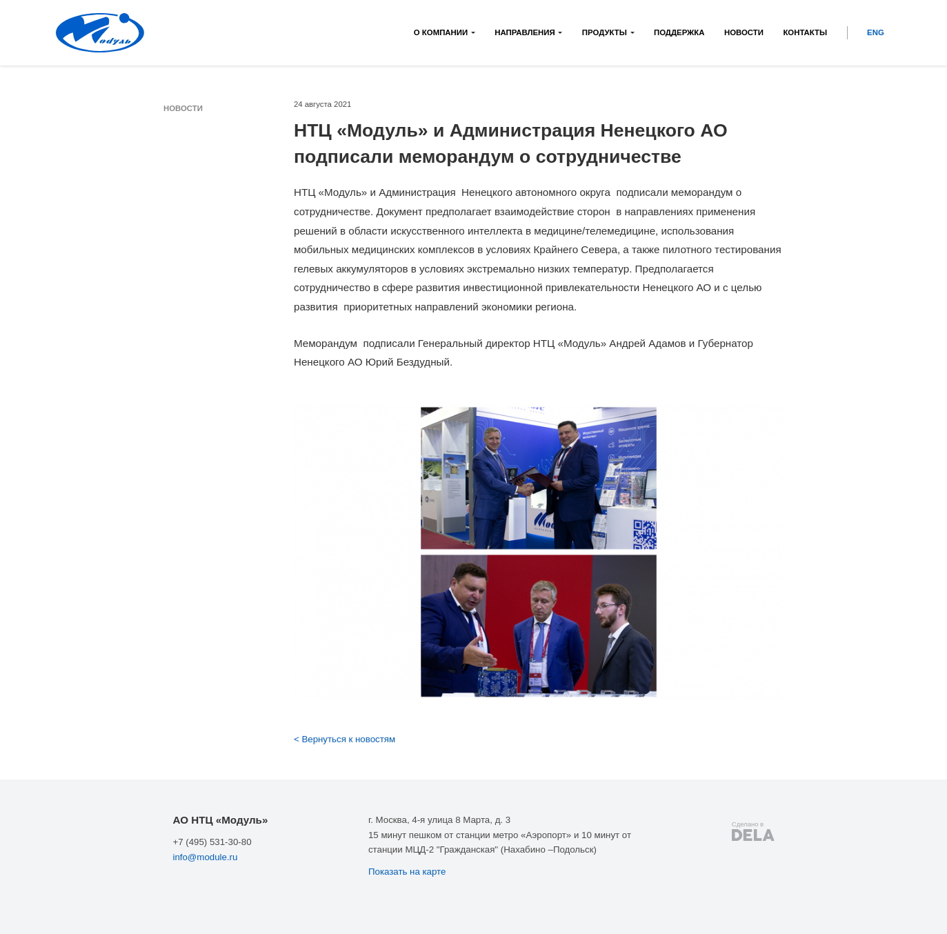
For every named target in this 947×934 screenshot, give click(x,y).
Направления (525, 32)
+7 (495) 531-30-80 (211, 842)
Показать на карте (407, 871)
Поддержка (679, 32)
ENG (875, 32)
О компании (441, 32)
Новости (744, 32)
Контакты (805, 32)
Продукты (604, 32)
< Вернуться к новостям (344, 739)
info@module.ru (204, 857)
